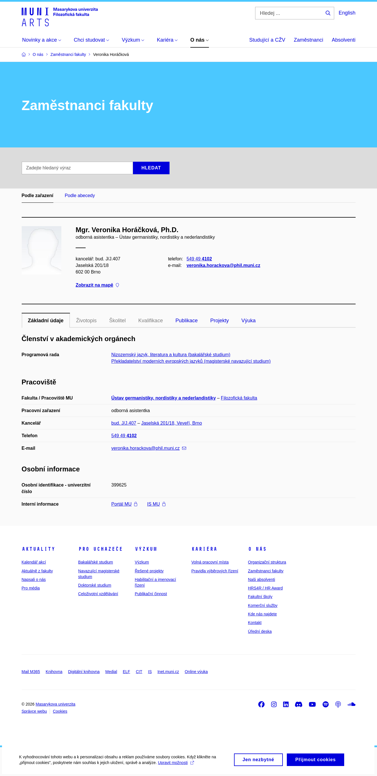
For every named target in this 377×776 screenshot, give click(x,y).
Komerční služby (262, 605)
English (346, 13)
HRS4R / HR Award (265, 588)
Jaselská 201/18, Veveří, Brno (171, 423)
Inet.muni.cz (168, 671)
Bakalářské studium (95, 562)
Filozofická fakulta (239, 398)
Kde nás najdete (262, 614)
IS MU (156, 504)
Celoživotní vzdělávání (98, 593)
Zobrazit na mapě (97, 285)
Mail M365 (31, 671)
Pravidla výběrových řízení (214, 571)
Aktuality (38, 549)
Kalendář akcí (34, 562)
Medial (111, 671)
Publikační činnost (151, 593)
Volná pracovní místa (210, 562)
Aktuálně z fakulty (37, 571)
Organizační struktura (267, 562)
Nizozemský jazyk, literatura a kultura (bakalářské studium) (170, 354)
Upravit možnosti (177, 766)
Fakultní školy (260, 596)
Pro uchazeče (100, 549)
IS (150, 671)
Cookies (60, 711)
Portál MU (124, 504)
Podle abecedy (80, 195)
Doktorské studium (94, 585)
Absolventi (343, 40)
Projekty (219, 320)
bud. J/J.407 (123, 423)
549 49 (199, 258)
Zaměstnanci (308, 40)
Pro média (31, 588)
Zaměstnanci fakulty (266, 571)
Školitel (117, 320)
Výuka (248, 320)
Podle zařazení (37, 195)
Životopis (86, 320)
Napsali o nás (34, 579)
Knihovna (54, 671)
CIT (139, 671)
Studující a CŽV (267, 40)
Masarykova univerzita (55, 704)
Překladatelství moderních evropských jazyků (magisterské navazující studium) (191, 361)
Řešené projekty (149, 571)
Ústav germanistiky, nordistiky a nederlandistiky (163, 398)
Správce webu (34, 711)
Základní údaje (46, 320)
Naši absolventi (261, 579)
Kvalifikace (150, 320)
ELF (126, 671)
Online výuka (196, 671)
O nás (257, 549)
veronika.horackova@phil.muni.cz (223, 265)
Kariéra (204, 549)
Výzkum (146, 549)
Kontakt (254, 622)
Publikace (187, 320)
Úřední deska (260, 631)
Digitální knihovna (84, 671)
